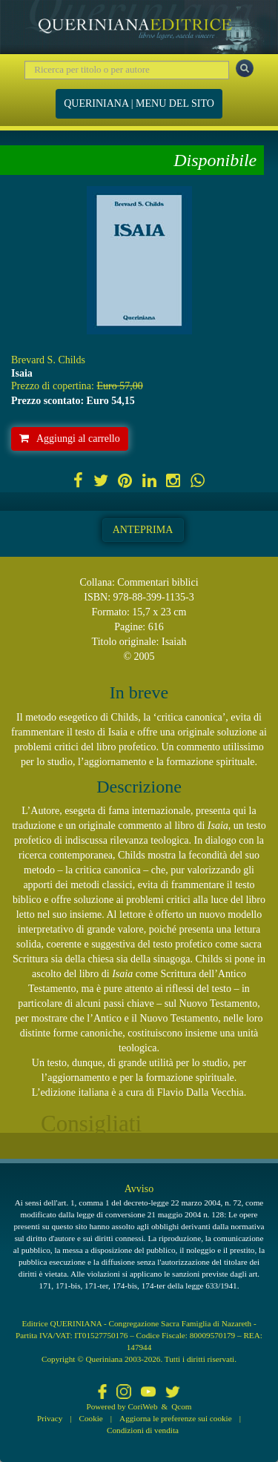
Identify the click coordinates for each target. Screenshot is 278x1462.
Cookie (91, 1418)
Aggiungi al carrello (69, 438)
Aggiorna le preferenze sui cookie (175, 1418)
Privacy (49, 1418)
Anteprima (143, 529)
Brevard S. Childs (48, 360)
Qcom (181, 1406)
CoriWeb (142, 1406)
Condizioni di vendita (143, 1430)
